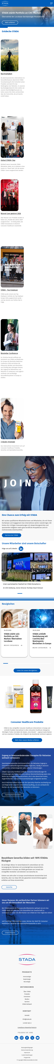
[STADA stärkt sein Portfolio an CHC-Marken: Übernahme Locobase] (14, 618)
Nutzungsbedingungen (27, 1047)
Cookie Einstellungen (27, 1055)
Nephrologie (27, 979)
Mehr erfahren (10, 22)
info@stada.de (27, 1019)
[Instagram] (22, 1038)
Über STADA (27, 991)
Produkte (27, 994)
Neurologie (27, 982)
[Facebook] (27, 1038)
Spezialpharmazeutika (13, 795)
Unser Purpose (10, 933)
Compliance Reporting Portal (27, 1027)
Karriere (27, 1002)
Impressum (27, 1052)
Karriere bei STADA (11, 535)
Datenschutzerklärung (27, 1050)
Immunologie (27, 976)
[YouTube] (38, 1038)
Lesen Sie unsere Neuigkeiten (27, 670)
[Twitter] (32, 1038)
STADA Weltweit (27, 1004)
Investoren (27, 996)
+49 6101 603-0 (27, 1023)
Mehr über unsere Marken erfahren (27, 740)
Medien (27, 999)
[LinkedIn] (16, 1038)
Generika (9, 887)
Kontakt (27, 1015)
